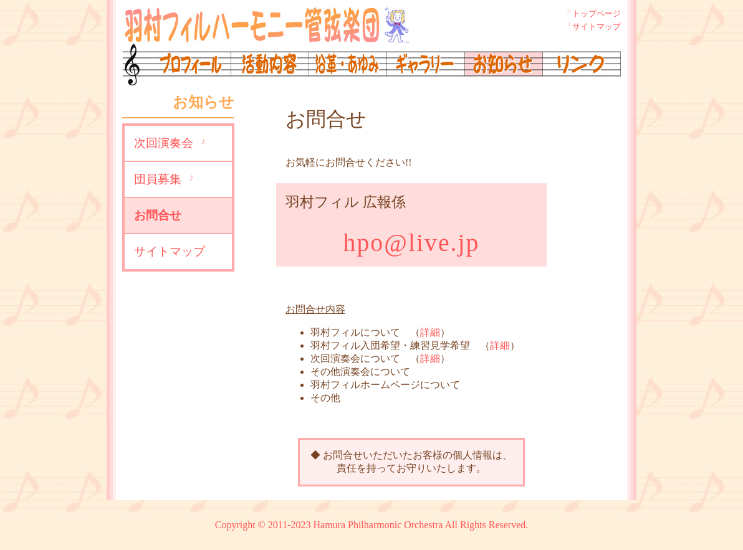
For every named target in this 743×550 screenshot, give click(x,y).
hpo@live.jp (411, 243)
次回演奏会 (163, 142)
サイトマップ (596, 26)
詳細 (430, 332)
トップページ (596, 13)
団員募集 (157, 179)
